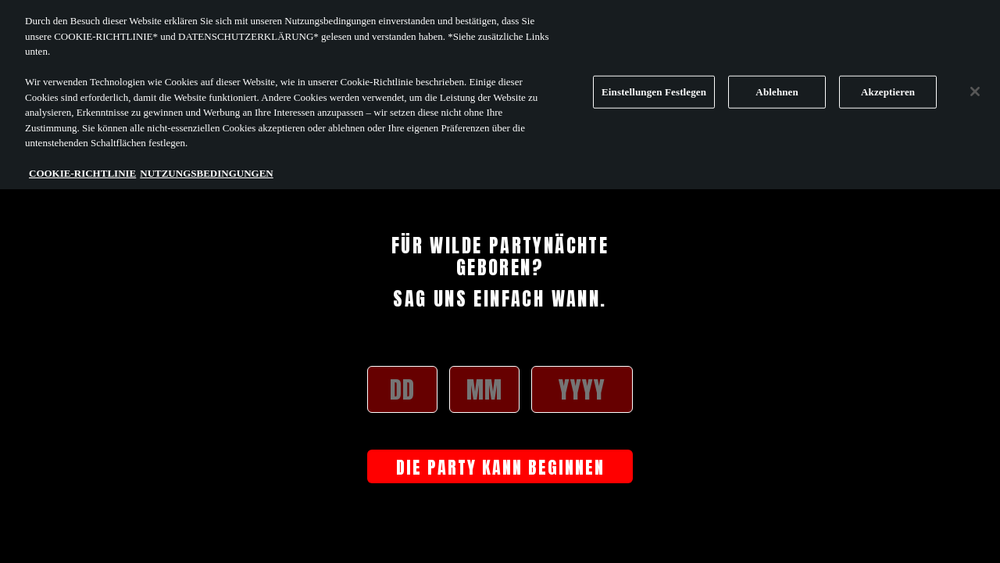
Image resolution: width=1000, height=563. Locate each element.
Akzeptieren (888, 86)
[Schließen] (975, 86)
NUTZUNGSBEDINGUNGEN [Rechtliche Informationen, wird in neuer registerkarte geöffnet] (206, 168)
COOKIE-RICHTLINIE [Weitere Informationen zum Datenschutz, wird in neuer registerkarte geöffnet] (82, 168)
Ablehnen (776, 86)
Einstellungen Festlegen (654, 86)
